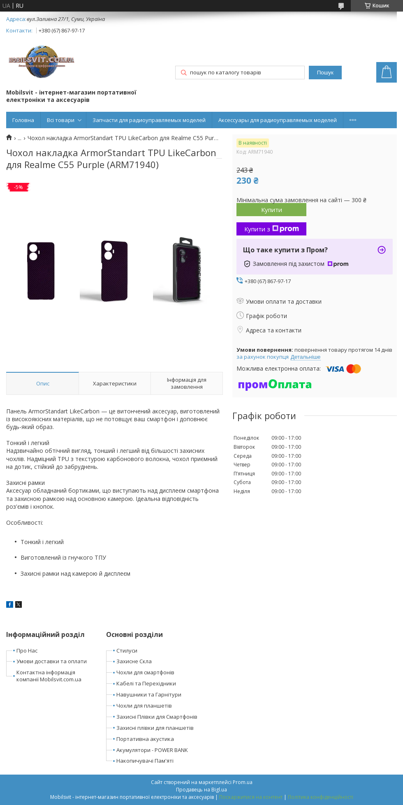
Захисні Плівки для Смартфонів (156, 716)
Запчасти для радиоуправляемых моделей (149, 120)
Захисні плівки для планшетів (155, 727)
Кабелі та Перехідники (146, 683)
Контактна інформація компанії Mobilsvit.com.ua (48, 676)
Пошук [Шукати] (325, 72)
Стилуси (126, 650)
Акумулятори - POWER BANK (152, 750)
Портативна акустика (145, 739)
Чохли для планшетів (144, 705)
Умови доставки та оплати (51, 661)
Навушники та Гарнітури (148, 694)
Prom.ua (242, 782)
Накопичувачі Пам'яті (145, 760)
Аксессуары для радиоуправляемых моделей (277, 120)
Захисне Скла (134, 661)
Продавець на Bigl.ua (201, 789)
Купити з (271, 229)
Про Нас (26, 650)
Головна (23, 120)
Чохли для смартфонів (145, 672)
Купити (271, 209)
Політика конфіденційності (320, 796)
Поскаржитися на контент (251, 796)
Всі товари (60, 120)
